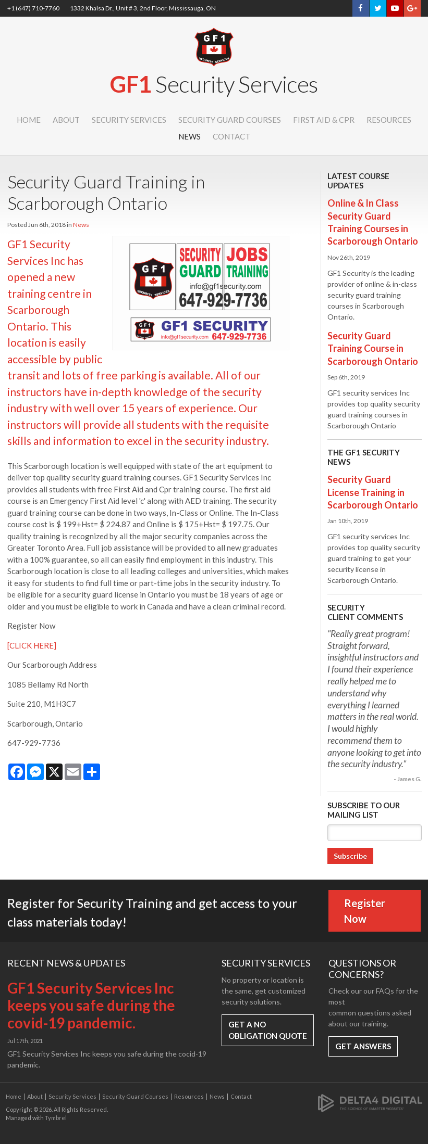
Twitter (378, 8)
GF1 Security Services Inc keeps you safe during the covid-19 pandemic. (91, 1005)
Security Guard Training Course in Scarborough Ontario (372, 348)
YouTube (395, 8)
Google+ (412, 8)
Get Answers (363, 1046)
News (189, 136)
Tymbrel (56, 1117)
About (66, 119)
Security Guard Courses (229, 119)
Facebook (360, 8)
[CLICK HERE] (31, 645)
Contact (231, 136)
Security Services (129, 119)
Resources (388, 119)
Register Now (364, 911)
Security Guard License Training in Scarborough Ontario (372, 492)
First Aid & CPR (323, 119)
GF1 (214, 83)
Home (29, 119)
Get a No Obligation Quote (267, 1030)
